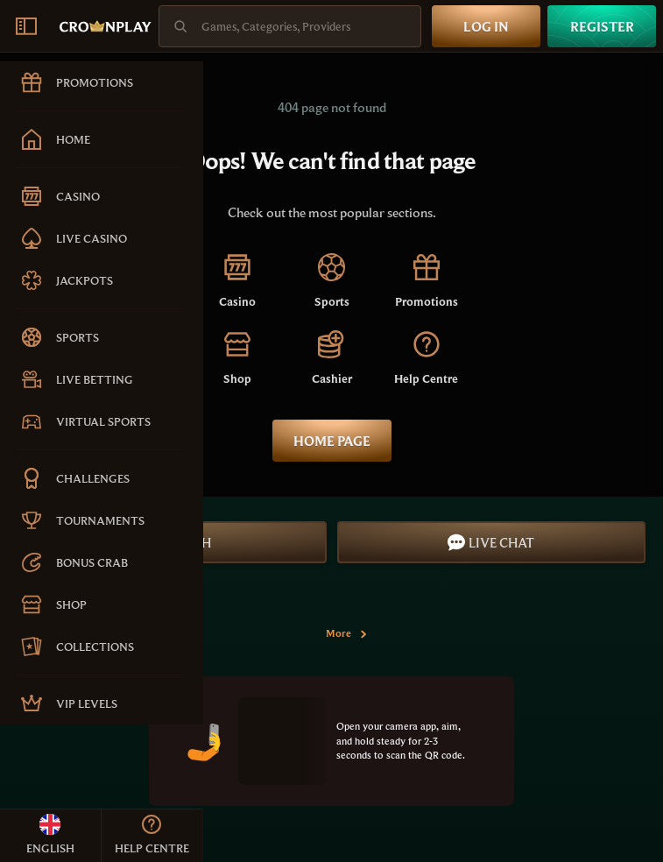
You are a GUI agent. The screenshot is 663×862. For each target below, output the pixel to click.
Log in (486, 26)
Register (602, 26)
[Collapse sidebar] (26, 26)
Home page (331, 440)
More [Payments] (347, 632)
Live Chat (491, 542)
